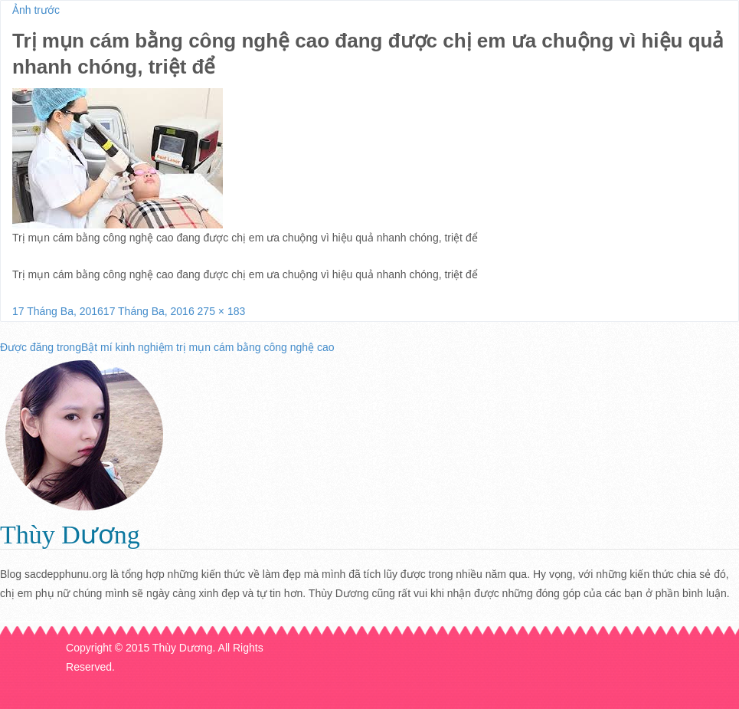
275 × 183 (222, 311)
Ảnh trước (36, 10)
